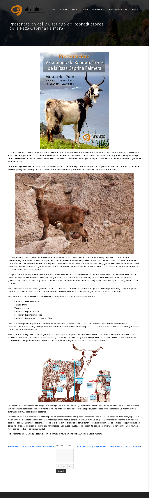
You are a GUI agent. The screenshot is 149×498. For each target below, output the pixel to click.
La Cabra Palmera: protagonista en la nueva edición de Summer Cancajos (108, 446)
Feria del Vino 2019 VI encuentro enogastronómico (31, 446)
